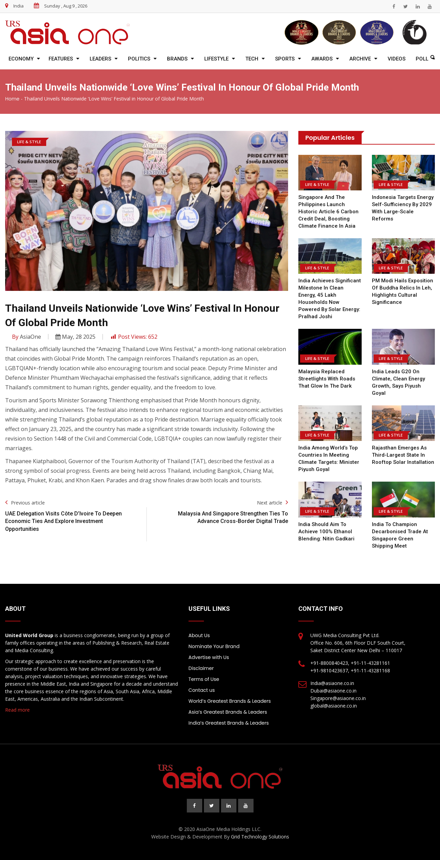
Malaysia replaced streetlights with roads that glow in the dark (326, 378)
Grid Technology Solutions (260, 836)
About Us (199, 635)
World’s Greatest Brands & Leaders (230, 701)
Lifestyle (216, 59)
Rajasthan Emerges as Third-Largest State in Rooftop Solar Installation (403, 455)
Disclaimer (201, 668)
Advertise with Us (209, 657)
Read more (17, 710)
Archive (360, 59)
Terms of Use (204, 679)
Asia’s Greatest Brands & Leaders (228, 712)
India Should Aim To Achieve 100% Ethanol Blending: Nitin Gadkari (326, 531)
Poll (422, 59)
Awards (322, 59)
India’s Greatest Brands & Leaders (229, 723)
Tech (251, 59)
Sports (285, 59)
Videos (396, 59)
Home (12, 98)
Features (61, 59)
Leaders (100, 59)
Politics (139, 59)
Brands (177, 59)
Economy (21, 59)
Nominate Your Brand (214, 646)
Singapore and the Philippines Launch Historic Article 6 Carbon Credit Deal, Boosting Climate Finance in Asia (328, 211)
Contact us (202, 690)
